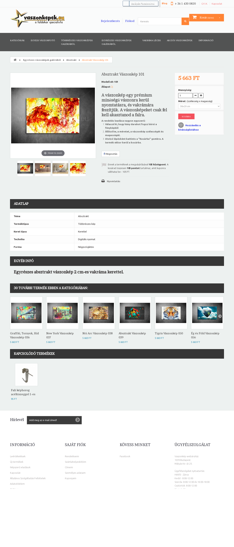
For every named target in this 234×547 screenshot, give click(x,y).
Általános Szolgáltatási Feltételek (28, 478)
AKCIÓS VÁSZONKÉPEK (180, 40)
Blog (164, 3)
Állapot (105, 86)
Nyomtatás (113, 181)
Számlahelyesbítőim (75, 461)
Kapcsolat (217, 3)
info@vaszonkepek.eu (195, 515)
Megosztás (110, 154)
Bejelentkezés (110, 21)
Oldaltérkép (16, 494)
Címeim (69, 467)
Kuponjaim (70, 478)
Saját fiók (75, 445)
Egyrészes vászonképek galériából (117, 42)
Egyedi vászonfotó (43, 40)
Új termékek (16, 461)
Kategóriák (17, 40)
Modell (105, 81)
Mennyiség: (185, 90)
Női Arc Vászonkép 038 (97, 333)
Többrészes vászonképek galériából (77, 42)
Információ (206, 40)
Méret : (195, 101)
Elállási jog (15, 489)
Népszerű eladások (20, 467)
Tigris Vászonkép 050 (169, 333)
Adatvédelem (17, 483)
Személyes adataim (75, 472)
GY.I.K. (204, 3)
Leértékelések (17, 456)
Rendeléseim (72, 456)
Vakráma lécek (151, 40)
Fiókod (129, 21)
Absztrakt (71, 60)
